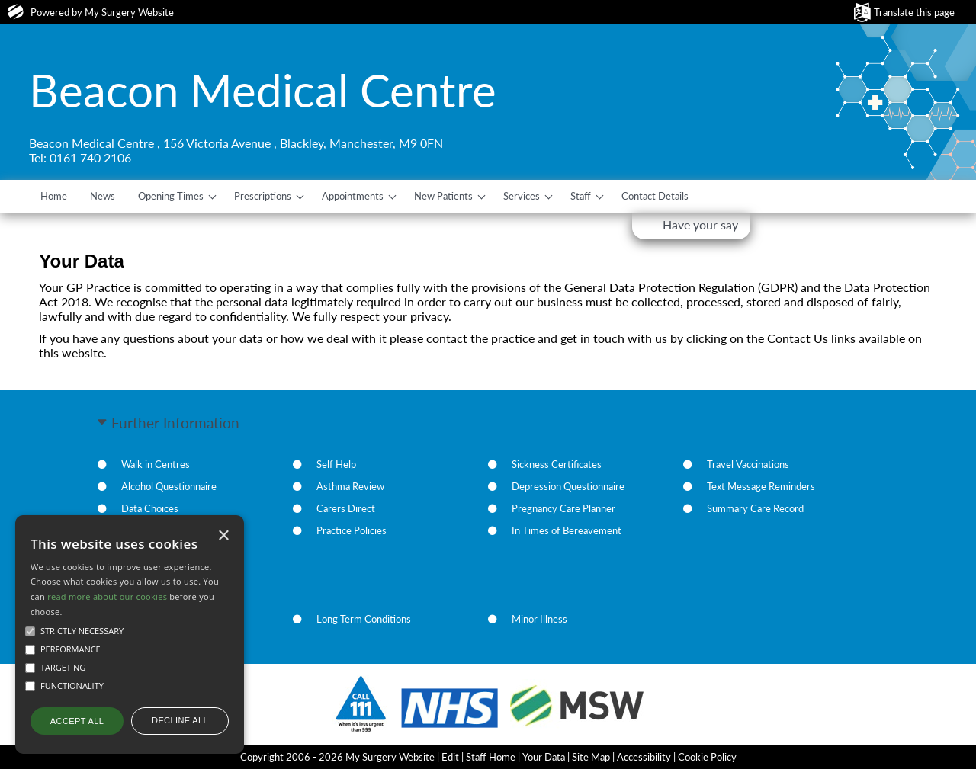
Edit (450, 757)
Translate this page (914, 12)
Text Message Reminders (761, 486)
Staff (580, 196)
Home (53, 196)
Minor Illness (539, 619)
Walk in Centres (155, 464)
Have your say (700, 224)
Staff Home (490, 757)
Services (521, 196)
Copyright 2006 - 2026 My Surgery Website (337, 757)
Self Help (336, 464)
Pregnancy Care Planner (563, 508)
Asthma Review (350, 486)
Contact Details (655, 196)
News (102, 196)
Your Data (543, 757)
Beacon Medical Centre (262, 89)
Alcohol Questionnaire (169, 486)
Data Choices (149, 508)
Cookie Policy (707, 757)
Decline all (180, 720)
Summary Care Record (755, 508)
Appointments (353, 196)
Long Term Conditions (363, 619)
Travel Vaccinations (748, 464)
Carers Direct (345, 508)
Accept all (77, 721)
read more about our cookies (107, 596)
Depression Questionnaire (568, 486)
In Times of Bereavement (566, 530)
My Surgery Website (129, 12)
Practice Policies (351, 530)
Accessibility (644, 757)
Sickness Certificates (557, 464)
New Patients (443, 196)
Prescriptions (262, 196)
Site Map (591, 757)
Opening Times (171, 196)
